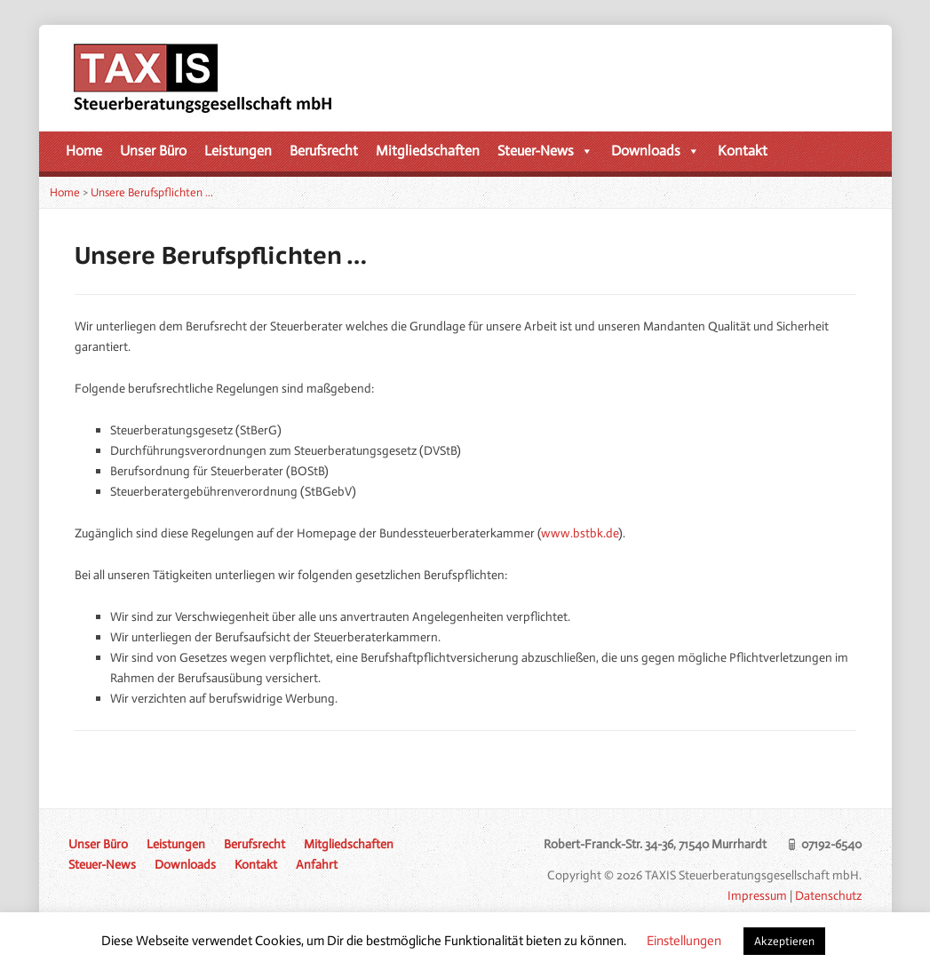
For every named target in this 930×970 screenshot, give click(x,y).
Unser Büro (153, 150)
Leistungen (238, 150)
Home (84, 150)
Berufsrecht (324, 150)
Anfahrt (317, 864)
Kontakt (742, 150)
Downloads (655, 150)
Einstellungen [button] (684, 941)
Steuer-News (545, 150)
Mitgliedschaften (428, 150)
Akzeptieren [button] (784, 941)
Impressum (757, 895)
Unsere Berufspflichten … (152, 192)
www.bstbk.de (579, 533)
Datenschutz (828, 895)
